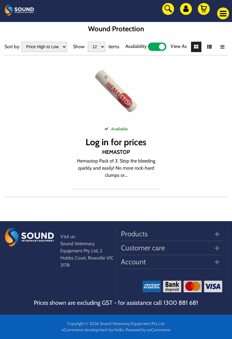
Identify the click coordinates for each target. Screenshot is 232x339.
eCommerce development (85, 329)
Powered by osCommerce (148, 329)
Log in (97, 142)
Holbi (119, 329)
